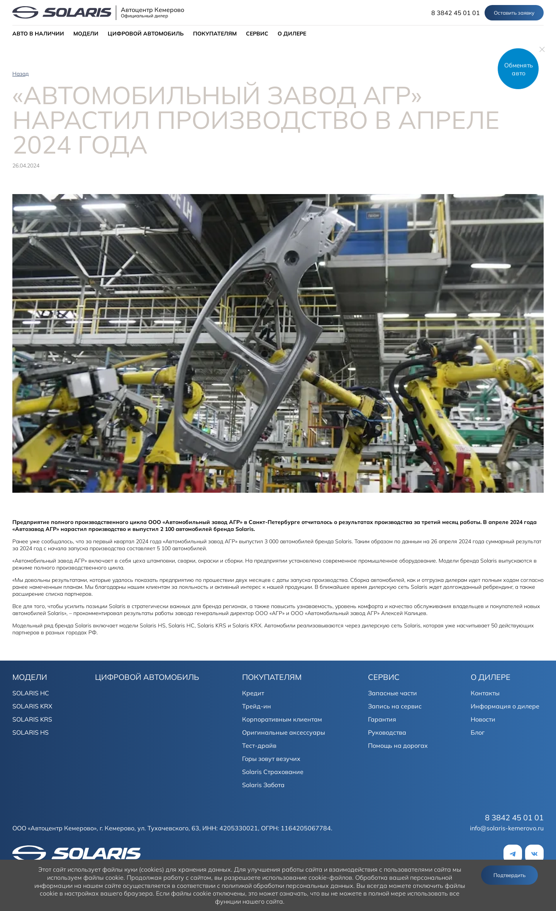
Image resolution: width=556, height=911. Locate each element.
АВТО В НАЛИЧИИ (38, 33)
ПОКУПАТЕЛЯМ (215, 33)
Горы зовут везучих (271, 758)
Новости (483, 719)
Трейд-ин (256, 706)
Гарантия (382, 719)
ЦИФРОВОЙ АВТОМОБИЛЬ (146, 33)
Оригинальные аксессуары (283, 732)
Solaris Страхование (272, 772)
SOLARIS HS (30, 732)
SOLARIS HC (30, 693)
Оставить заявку (514, 13)
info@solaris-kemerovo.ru (507, 828)
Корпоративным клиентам (282, 719)
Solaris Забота (263, 785)
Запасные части (392, 693)
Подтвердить (509, 875)
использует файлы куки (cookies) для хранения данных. (150, 869)
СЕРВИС (257, 33)
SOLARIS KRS (32, 719)
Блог (478, 732)
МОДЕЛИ (85, 33)
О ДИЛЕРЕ (292, 33)
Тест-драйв (259, 745)
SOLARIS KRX (32, 706)
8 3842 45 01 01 (455, 13)
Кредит (253, 693)
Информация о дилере (505, 706)
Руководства (387, 732)
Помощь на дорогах (398, 745)
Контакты (485, 693)
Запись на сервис (395, 706)
